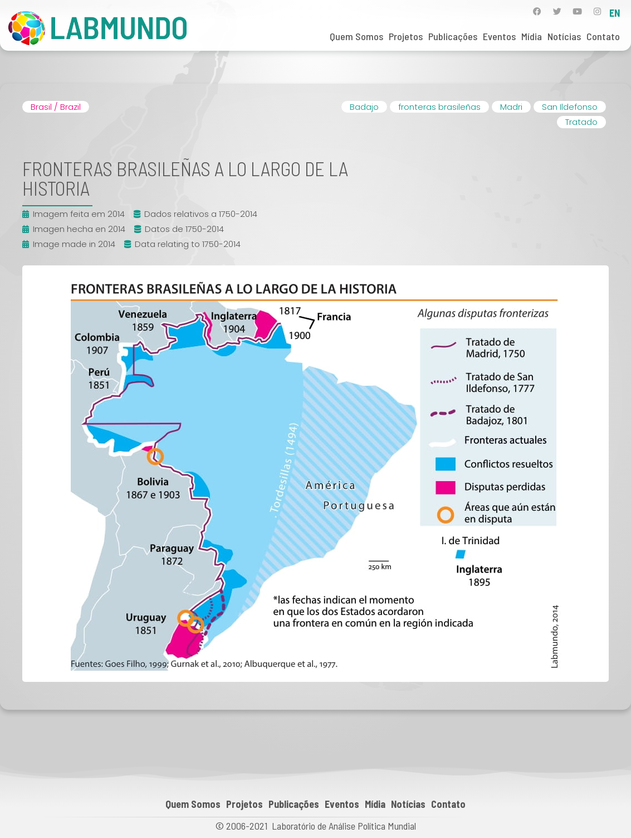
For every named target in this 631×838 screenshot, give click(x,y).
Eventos (499, 36)
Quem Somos (356, 36)
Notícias (564, 36)
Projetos (406, 36)
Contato (603, 36)
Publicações (452, 36)
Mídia (531, 36)
